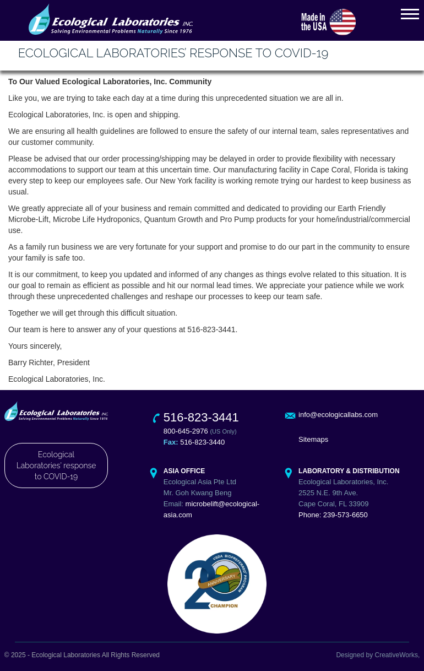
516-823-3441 (201, 417)
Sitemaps (313, 439)
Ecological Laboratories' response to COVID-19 (56, 465)
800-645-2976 (186, 431)
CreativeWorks (395, 655)
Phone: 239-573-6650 (333, 515)
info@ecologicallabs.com (338, 414)
